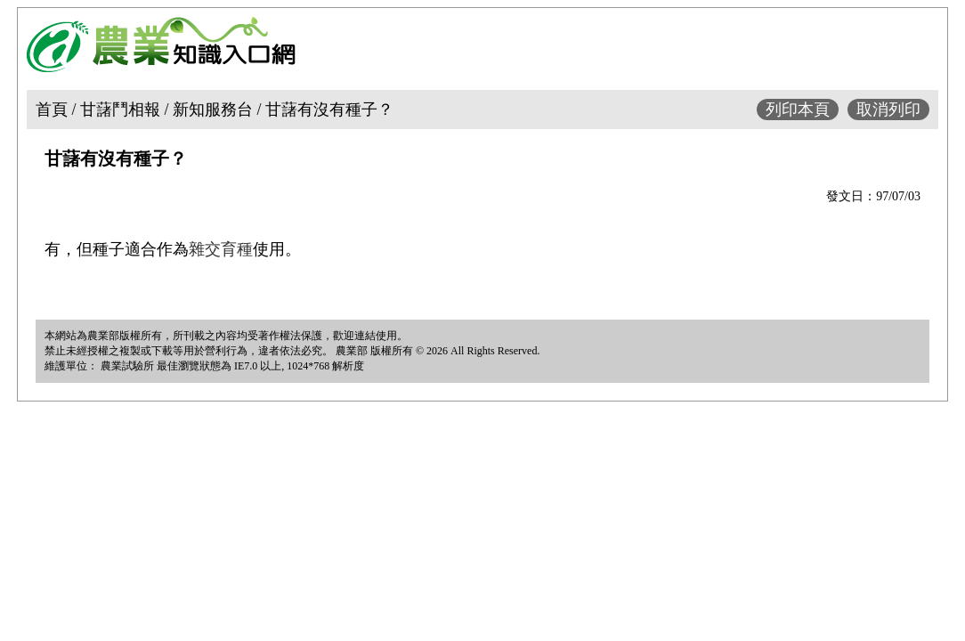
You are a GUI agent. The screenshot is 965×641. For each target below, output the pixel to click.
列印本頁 (798, 109)
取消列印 (888, 109)
